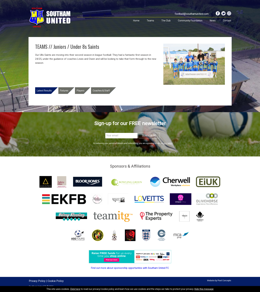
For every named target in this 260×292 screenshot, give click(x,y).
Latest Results (44, 90)
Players (80, 90)
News (213, 20)
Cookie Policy (56, 281)
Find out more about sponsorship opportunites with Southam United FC (130, 267)
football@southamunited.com (192, 13)
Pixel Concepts (224, 280)
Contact (227, 20)
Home (136, 20)
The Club (166, 20)
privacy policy (167, 143)
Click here (75, 289)
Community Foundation (190, 20)
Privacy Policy (37, 281)
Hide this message (204, 289)
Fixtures (64, 90)
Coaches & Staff (101, 90)
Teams (150, 20)
